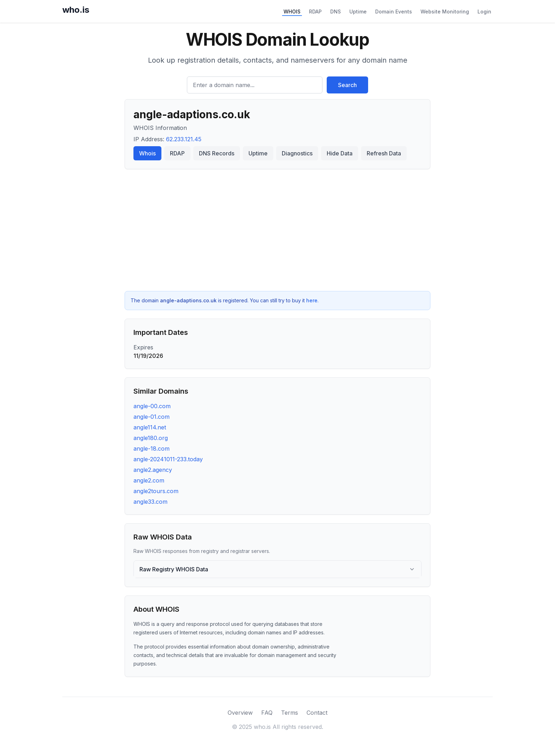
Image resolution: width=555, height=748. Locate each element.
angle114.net (149, 427)
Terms (289, 712)
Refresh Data (384, 153)
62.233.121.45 (183, 139)
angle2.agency (152, 469)
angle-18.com (151, 448)
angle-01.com (151, 416)
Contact (317, 712)
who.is (75, 10)
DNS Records (216, 153)
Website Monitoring (444, 11)
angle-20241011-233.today (168, 459)
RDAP (315, 11)
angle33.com (150, 501)
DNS (335, 11)
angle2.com (148, 480)
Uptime (358, 11)
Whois (147, 153)
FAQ (267, 712)
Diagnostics (297, 153)
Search (347, 84)
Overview (240, 712)
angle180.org (150, 437)
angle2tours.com (155, 491)
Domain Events (393, 11)
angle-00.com (152, 406)
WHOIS (292, 11)
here (311, 300)
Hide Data (340, 153)
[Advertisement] (277, 230)
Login (484, 11)
